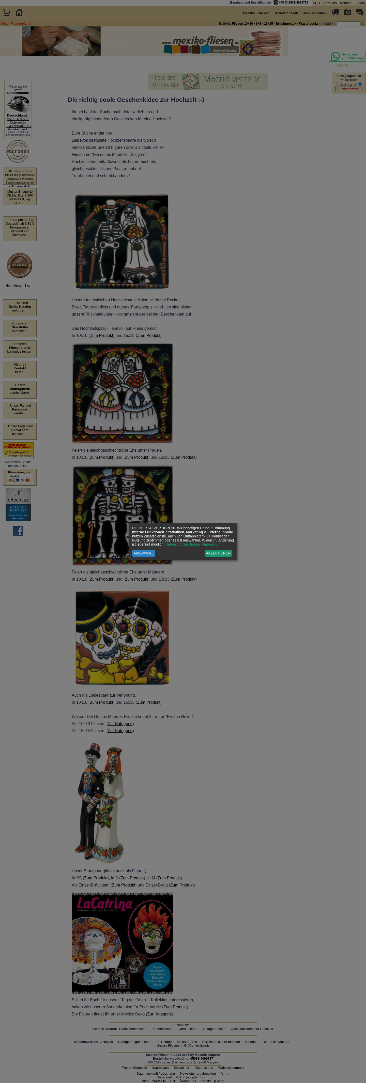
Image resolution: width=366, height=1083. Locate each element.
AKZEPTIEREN (218, 553)
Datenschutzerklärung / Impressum (193, 544)
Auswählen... (144, 553)
